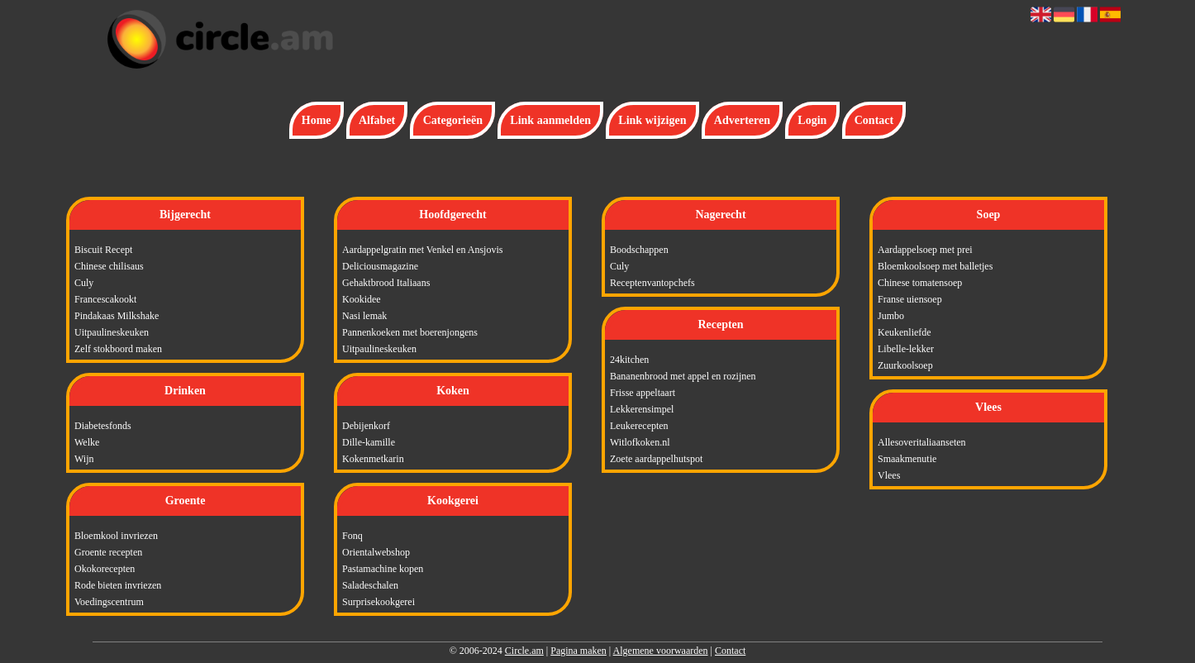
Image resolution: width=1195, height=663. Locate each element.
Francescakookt (105, 299)
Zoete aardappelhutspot (656, 459)
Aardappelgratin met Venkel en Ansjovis (422, 249)
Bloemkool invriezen (116, 535)
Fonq (352, 535)
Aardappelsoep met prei (925, 249)
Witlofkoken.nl (640, 442)
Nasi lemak (364, 316)
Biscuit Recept (103, 249)
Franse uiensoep (910, 299)
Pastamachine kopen (382, 569)
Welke (86, 442)
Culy (83, 283)
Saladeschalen (370, 585)
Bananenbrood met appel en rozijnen (683, 376)
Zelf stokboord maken (118, 349)
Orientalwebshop (376, 552)
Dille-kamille (368, 442)
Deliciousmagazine (380, 266)
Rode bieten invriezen (117, 585)
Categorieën (453, 120)
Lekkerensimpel (642, 409)
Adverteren (742, 120)
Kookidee (361, 299)
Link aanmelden (550, 120)
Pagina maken (578, 650)
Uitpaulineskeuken (111, 332)
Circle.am (524, 650)
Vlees (889, 475)
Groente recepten (108, 552)
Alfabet (377, 120)
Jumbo (891, 316)
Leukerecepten (639, 426)
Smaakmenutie (907, 459)
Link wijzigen (652, 120)
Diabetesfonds (102, 426)
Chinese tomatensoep (920, 283)
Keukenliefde (904, 332)
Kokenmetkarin (373, 459)
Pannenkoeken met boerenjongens (410, 332)
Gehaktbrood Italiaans (386, 283)
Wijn (84, 459)
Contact (874, 120)
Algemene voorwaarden (660, 650)
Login (811, 120)
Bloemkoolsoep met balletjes (935, 266)
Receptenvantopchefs (652, 283)
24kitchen (629, 359)
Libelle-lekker (906, 349)
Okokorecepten (104, 569)
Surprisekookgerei (378, 602)
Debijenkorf (366, 426)
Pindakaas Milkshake (116, 316)
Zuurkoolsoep (905, 365)
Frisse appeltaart (642, 392)
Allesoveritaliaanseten (922, 442)
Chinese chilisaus (109, 266)
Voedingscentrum (109, 602)
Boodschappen (639, 249)
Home (316, 120)
